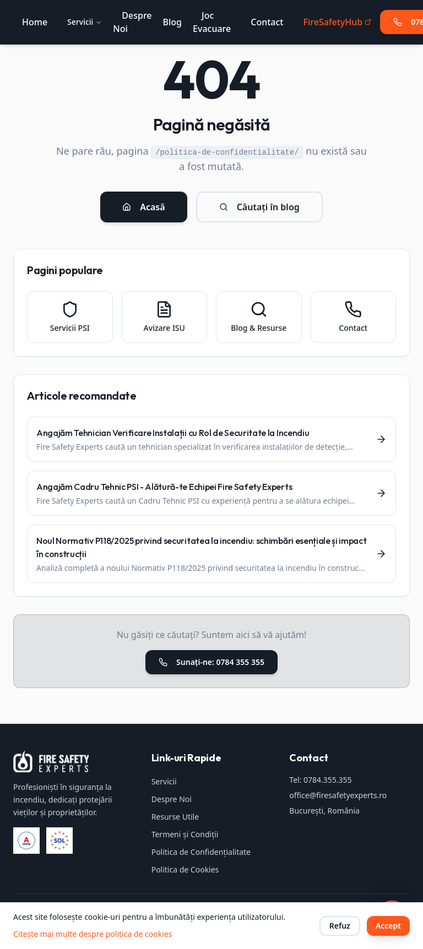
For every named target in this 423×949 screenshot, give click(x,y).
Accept (388, 925)
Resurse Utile (175, 816)
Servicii (84, 22)
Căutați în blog (259, 207)
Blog (172, 22)
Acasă (143, 207)
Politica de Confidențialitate (201, 852)
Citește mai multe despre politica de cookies (92, 934)
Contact (267, 22)
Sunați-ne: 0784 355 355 (211, 662)
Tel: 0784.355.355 (320, 780)
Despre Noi (171, 799)
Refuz (339, 925)
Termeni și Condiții (185, 834)
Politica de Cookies (185, 869)
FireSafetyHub (337, 22)
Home (34, 22)
